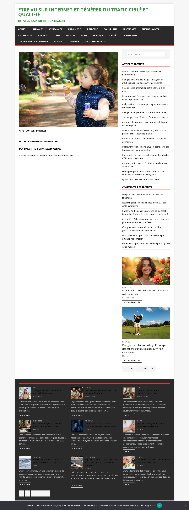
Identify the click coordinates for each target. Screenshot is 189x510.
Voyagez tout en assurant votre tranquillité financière (47, 392)
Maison (70, 35)
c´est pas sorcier (130, 227)
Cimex (125, 219)
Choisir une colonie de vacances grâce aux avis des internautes (47, 461)
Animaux (38, 29)
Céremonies (129, 29)
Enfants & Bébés (151, 29)
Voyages (59, 41)
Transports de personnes (33, 41)
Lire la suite (25, 415)
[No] (185, 505)
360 (145, 368)
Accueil (22, 29)
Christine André (129, 210)
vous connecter (37, 155)
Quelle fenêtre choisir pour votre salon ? (141, 179)
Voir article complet (132, 302)
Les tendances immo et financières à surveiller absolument (153, 461)
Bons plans (110, 29)
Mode (84, 35)
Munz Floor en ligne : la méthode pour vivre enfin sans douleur (47, 425)
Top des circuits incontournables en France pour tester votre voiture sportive (101, 462)
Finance (42, 35)
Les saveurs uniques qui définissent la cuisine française (101, 392)
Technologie (129, 35)
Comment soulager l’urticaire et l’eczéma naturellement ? (151, 425)
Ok (159, 505)
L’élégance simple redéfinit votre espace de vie (144, 112)
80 (40, 493)
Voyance (74, 41)
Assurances (55, 29)
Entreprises (25, 35)
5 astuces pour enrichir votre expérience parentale (150, 392)
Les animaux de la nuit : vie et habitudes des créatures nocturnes (101, 425)
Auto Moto (74, 29)
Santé (112, 35)
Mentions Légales (95, 41)
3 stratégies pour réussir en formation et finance (145, 117)
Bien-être (92, 29)
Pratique (98, 35)
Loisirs (56, 35)
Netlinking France (130, 202)
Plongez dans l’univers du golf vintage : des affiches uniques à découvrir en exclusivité (144, 348)
